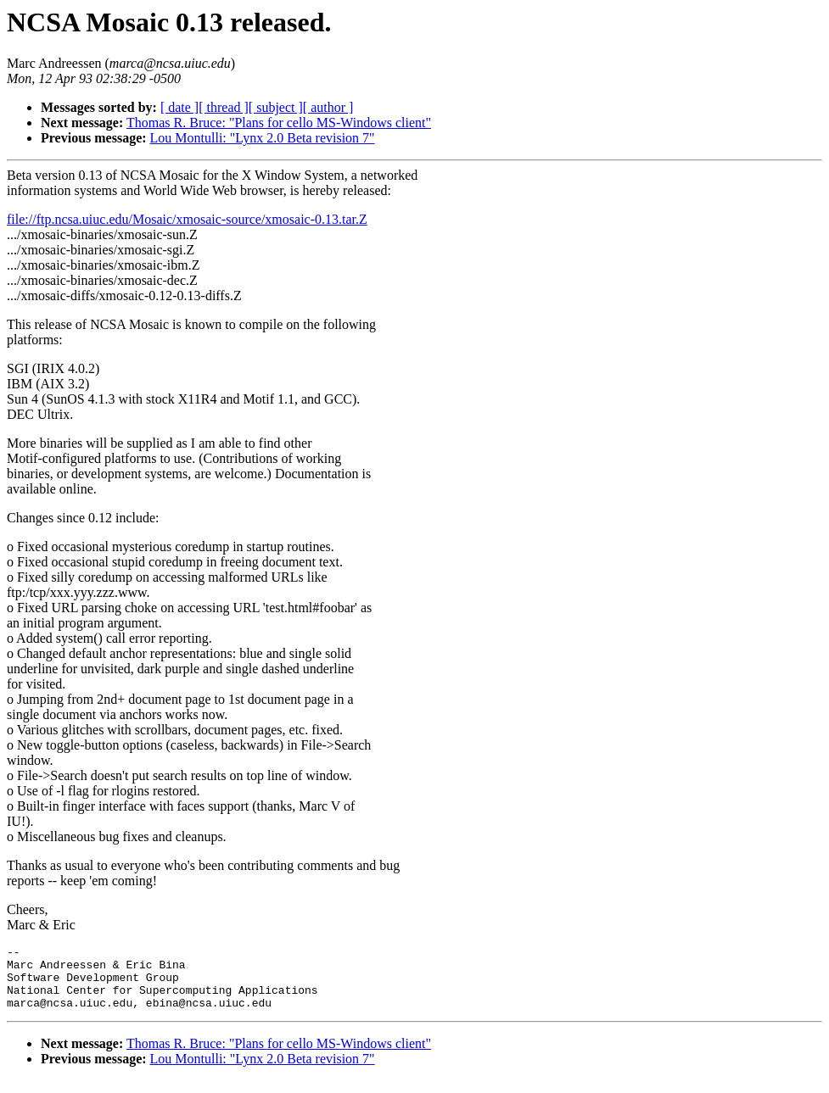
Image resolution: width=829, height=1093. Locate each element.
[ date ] (179, 107)
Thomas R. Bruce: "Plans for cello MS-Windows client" (278, 122)
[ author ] (328, 107)
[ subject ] (276, 107)
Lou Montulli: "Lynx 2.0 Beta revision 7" (262, 138)
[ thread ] (224, 107)
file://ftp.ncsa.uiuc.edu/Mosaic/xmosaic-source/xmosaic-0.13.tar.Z (187, 219)
